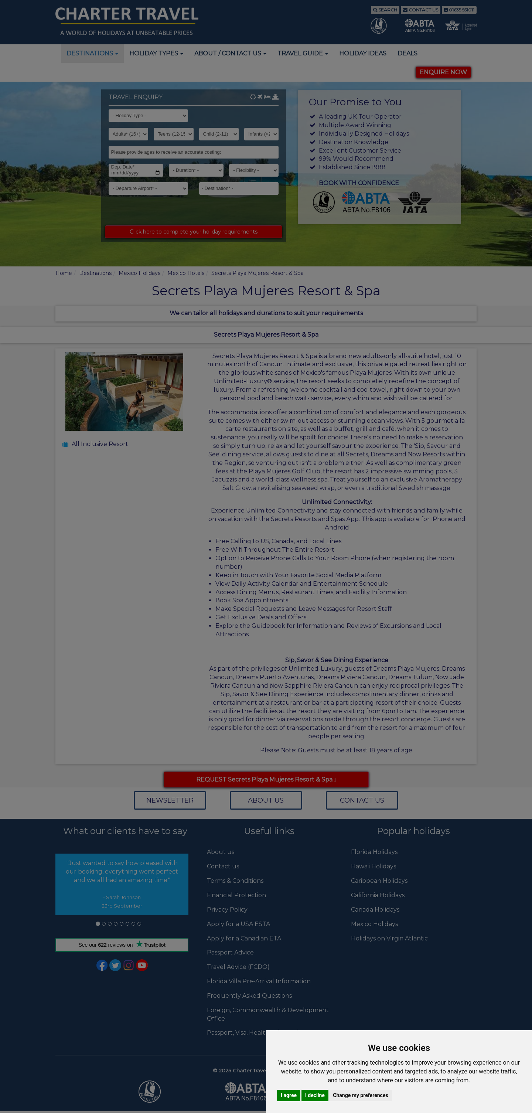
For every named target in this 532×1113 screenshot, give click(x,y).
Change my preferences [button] (360, 1095)
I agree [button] (289, 1095)
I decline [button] (315, 1095)
